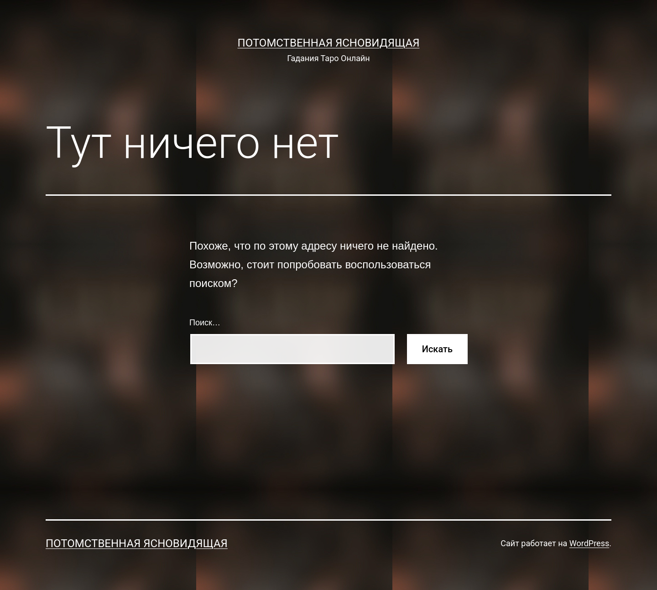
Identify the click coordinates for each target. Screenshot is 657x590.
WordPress (589, 543)
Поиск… (204, 322)
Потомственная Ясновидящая (329, 43)
